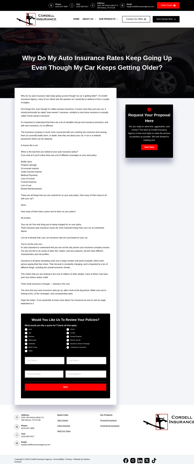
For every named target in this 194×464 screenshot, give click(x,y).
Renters (31, 336)
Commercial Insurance (109, 423)
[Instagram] (132, 458)
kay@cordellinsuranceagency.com (140, 7)
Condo (72, 333)
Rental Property (76, 336)
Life (30, 333)
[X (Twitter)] (146, 458)
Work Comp (33, 347)
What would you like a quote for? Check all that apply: (52, 325)
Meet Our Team (64, 429)
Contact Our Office (136, 19)
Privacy (69, 457)
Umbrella (32, 344)
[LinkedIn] (139, 458)
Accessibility (58, 457)
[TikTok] (154, 458)
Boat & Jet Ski (75, 340)
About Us (90, 19)
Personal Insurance (108, 418)
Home (76, 19)
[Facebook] (125, 458)
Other (31, 351)
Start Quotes (62, 418)
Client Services (63, 423)
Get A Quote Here (166, 19)
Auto (30, 329)
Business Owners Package (80, 344)
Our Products (109, 19)
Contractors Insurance (78, 347)
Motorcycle (32, 340)
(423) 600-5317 (82, 7)
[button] (149, 147)
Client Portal (168, 5)
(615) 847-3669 (61, 7)
